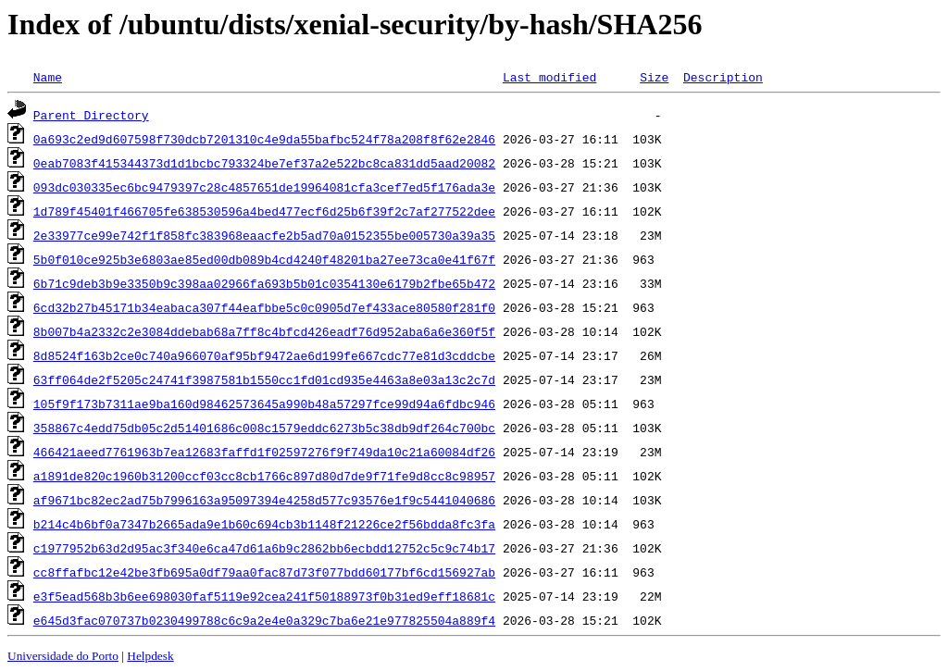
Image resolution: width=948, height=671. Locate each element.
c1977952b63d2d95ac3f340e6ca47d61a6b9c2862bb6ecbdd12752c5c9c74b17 (264, 548)
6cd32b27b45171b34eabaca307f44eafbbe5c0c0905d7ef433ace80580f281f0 (264, 307)
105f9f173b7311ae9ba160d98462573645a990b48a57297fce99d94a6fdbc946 (264, 403)
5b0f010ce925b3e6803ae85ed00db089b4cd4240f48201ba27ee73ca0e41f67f (264, 259)
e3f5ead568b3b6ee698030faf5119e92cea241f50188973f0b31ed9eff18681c (264, 596)
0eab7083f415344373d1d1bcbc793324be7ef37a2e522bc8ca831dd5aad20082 (264, 163)
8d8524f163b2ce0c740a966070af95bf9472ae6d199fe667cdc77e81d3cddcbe (264, 355)
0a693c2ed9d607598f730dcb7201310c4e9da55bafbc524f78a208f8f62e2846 (264, 138)
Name (47, 76)
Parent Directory (91, 114)
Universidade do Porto (62, 656)
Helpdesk (150, 656)
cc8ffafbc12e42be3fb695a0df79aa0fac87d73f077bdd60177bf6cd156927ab (264, 572)
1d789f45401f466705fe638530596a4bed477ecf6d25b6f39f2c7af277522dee (264, 211)
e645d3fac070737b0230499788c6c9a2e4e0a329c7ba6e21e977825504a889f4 (264, 620)
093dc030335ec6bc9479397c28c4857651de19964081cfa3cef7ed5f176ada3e (264, 187)
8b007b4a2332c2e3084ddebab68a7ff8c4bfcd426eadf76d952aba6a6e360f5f (264, 331)
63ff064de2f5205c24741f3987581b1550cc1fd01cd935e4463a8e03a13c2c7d (264, 379)
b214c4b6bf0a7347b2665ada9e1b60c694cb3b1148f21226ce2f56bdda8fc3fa (264, 524)
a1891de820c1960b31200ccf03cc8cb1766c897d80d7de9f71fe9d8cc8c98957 (264, 475)
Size (654, 76)
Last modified (549, 76)
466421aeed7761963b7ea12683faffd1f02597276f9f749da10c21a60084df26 (264, 451)
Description (723, 76)
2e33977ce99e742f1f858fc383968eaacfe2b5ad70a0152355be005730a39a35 (264, 235)
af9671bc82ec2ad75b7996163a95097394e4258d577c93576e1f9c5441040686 (264, 499)
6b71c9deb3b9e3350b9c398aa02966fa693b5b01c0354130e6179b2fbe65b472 (264, 283)
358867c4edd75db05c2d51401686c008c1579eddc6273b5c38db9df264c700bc (264, 427)
